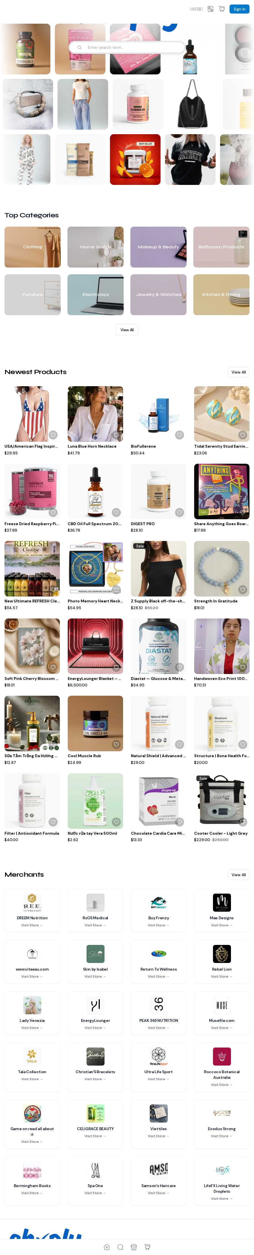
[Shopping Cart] (147, 1247)
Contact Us (19, 1221)
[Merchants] (133, 1247)
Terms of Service (104, 1212)
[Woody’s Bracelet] (29, 104)
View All (127, 241)
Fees (53, 1212)
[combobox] (196, 9)
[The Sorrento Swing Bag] (194, 104)
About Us (17, 1212)
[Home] (106, 1247)
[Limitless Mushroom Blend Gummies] (134, 159)
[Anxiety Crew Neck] (189, 159)
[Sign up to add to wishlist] (53, 346)
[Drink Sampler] (79, 159)
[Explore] (120, 1247)
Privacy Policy (101, 1221)
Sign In (240, 9)
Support (16, 1230)
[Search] (79, 47)
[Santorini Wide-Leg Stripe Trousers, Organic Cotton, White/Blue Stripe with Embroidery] (84, 104)
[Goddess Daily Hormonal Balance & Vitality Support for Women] (139, 104)
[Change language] (210, 9)
